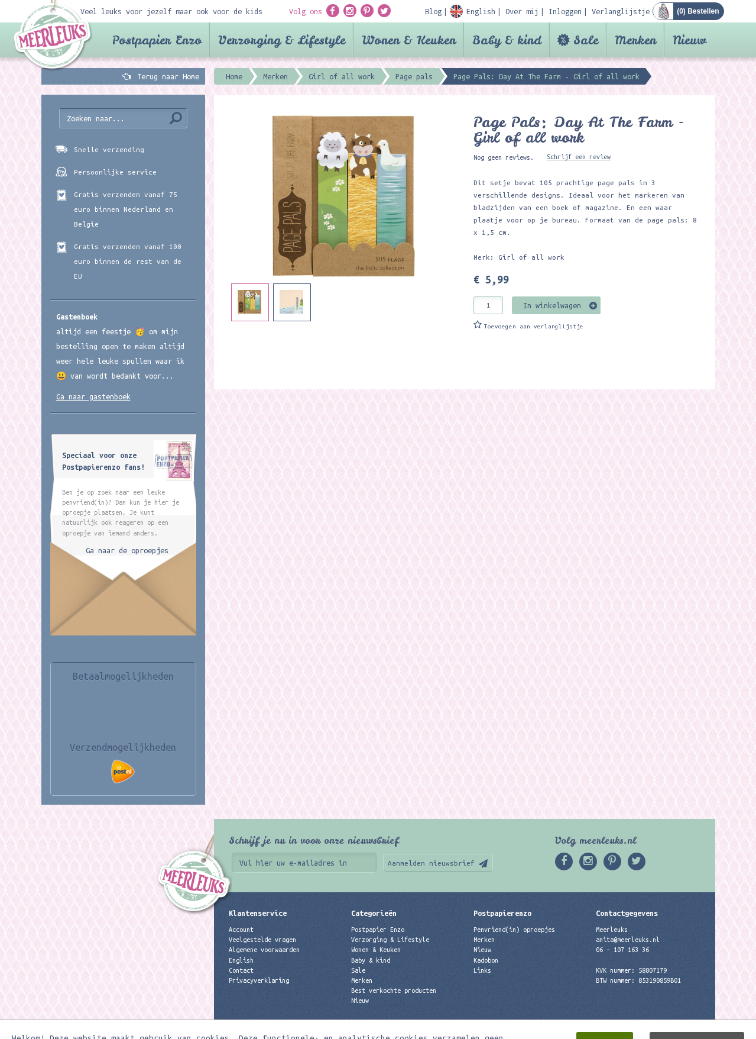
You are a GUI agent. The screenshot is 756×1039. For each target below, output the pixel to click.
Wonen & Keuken (409, 40)
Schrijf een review (579, 156)
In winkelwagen (552, 305)
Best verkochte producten (393, 990)
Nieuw (689, 40)
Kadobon (485, 960)
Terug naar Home (166, 76)
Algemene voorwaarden (264, 949)
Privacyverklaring (259, 980)
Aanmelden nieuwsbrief (431, 863)
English (241, 960)
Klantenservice (258, 913)
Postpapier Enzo (157, 40)
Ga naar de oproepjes (127, 550)
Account (241, 929)
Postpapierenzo (502, 913)
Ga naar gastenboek (93, 396)
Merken (635, 40)
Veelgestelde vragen (262, 939)
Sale (585, 40)
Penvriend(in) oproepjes (514, 929)
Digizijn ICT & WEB (674, 1027)
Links (482, 970)
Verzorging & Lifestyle (281, 40)
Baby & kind (506, 40)
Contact (241, 970)
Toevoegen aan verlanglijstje (533, 326)
